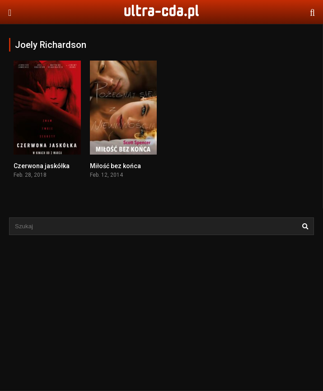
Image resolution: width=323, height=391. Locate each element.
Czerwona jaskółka (42, 166)
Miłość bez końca (115, 166)
